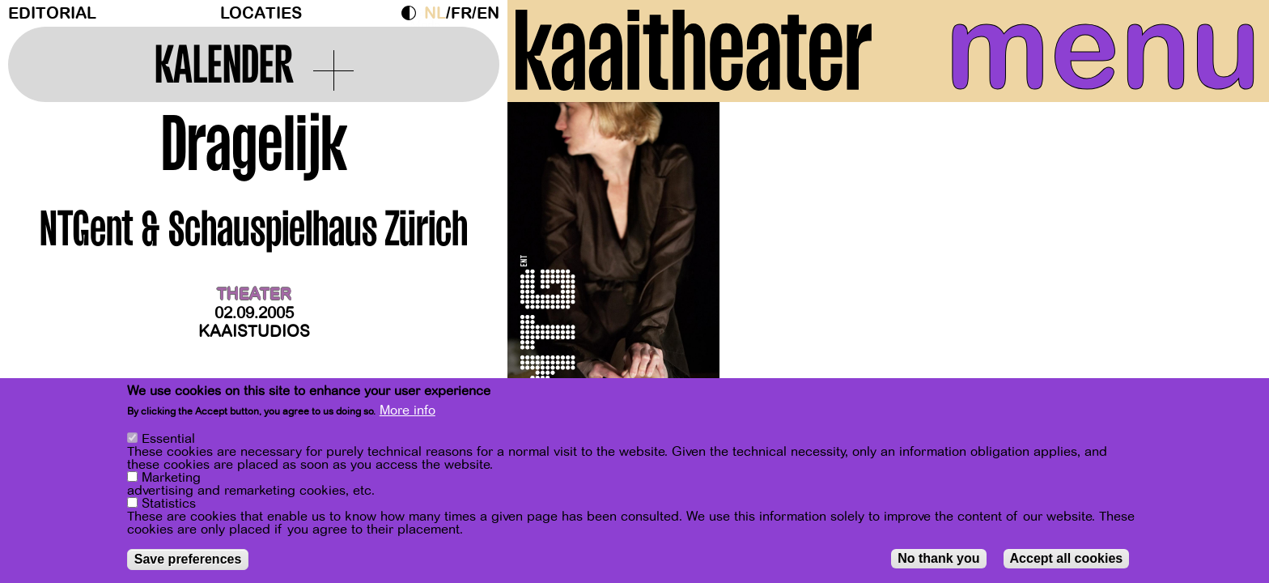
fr (461, 13)
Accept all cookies (1066, 559)
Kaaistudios (254, 331)
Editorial (52, 13)
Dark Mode (413, 13)
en (488, 13)
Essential (168, 440)
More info (407, 411)
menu (1103, 48)
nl (435, 13)
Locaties (261, 13)
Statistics (169, 504)
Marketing (171, 478)
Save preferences (188, 560)
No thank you (938, 559)
